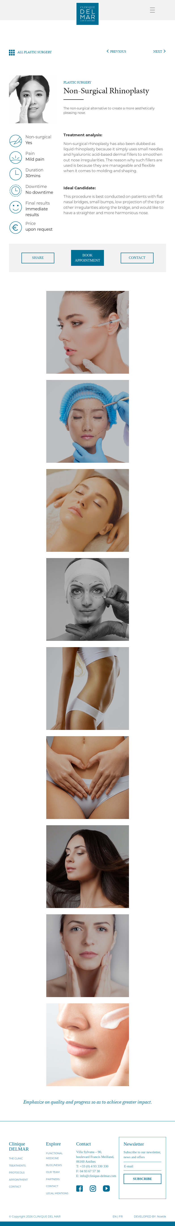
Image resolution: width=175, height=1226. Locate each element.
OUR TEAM (53, 1172)
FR (121, 1216)
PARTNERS (53, 1179)
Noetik (161, 1216)
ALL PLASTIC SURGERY (30, 52)
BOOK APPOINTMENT (87, 257)
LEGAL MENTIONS (57, 1193)
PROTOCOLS (17, 1172)
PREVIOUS (116, 51)
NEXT (159, 51)
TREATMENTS (17, 1165)
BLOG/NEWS (54, 1165)
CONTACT (137, 258)
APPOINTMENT (18, 1179)
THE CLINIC (16, 1158)
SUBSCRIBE (142, 1179)
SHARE (38, 258)
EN (115, 1216)
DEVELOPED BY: (145, 1216)
